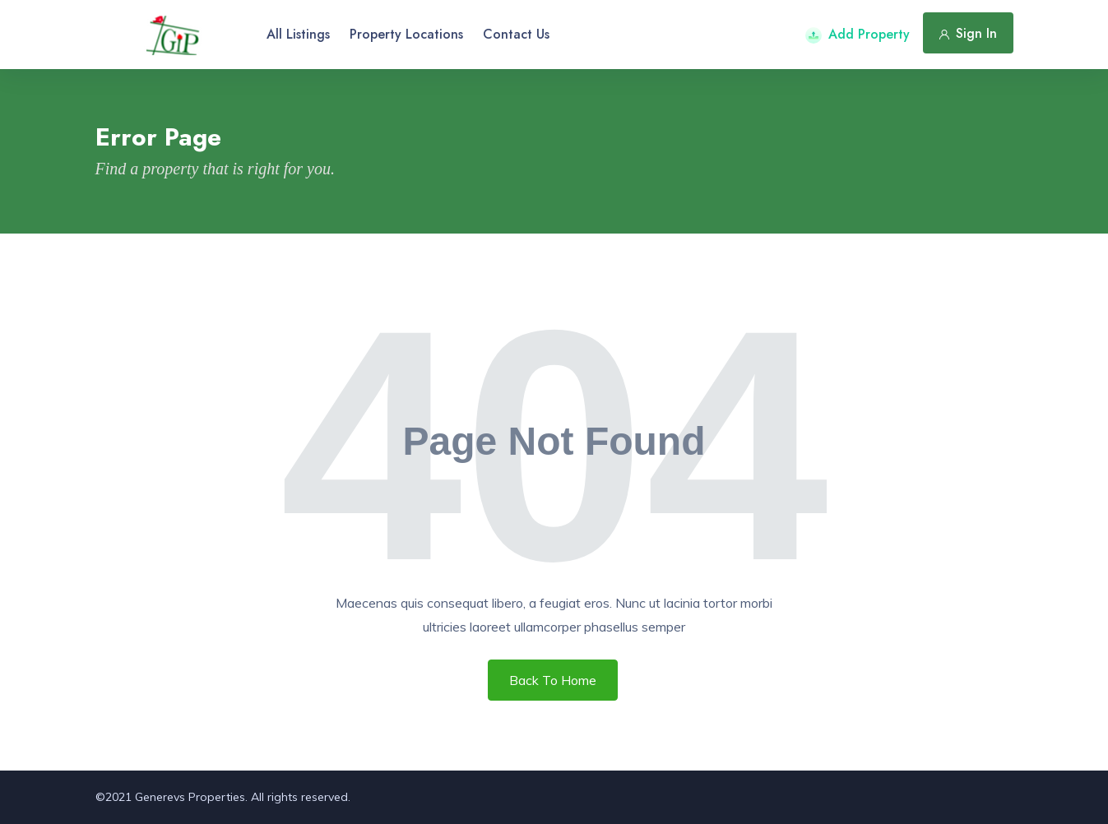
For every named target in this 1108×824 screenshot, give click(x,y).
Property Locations (406, 34)
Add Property (857, 34)
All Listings (298, 34)
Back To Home (552, 680)
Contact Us (516, 34)
